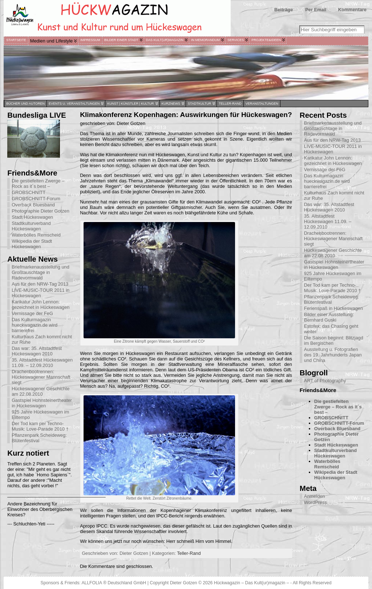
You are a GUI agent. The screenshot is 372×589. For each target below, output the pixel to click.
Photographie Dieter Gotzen (40, 211)
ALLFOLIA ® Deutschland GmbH (114, 582)
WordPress (315, 502)
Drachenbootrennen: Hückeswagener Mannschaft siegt (41, 377)
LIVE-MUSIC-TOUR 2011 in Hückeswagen (40, 292)
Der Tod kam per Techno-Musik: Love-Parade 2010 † (40, 426)
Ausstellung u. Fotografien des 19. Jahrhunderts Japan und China (333, 355)
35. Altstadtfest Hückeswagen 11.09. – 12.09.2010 (42, 362)
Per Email (315, 9)
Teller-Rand (189, 553)
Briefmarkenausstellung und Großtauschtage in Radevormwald (40, 272)
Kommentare (352, 9)
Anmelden (314, 496)
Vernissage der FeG (32, 313)
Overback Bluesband (33, 204)
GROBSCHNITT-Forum (36, 198)
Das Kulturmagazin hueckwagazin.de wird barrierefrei (34, 325)
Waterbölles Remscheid (36, 235)
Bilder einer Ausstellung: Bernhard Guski (329, 317)
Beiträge (283, 9)
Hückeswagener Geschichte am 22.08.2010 (40, 391)
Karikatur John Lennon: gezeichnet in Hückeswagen (40, 304)
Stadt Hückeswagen (32, 217)
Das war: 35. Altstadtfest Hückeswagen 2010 (37, 351)
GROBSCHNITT (28, 192)
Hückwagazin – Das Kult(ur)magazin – (251, 582)
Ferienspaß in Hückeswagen (333, 308)
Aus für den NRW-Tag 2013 (40, 284)
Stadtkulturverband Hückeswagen (31, 226)
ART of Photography (325, 380)
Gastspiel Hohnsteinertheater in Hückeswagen (42, 403)
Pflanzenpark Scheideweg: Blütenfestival (39, 437)
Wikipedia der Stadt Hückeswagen (32, 243)
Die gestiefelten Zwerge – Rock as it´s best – (38, 183)
